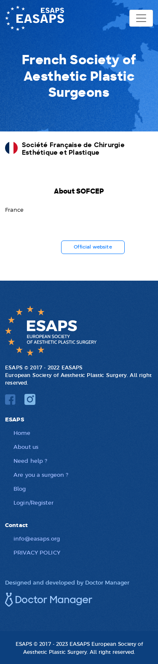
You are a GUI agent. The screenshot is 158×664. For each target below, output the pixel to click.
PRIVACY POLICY (36, 552)
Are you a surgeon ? (40, 474)
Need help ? (30, 460)
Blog (19, 488)
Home (22, 433)
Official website (93, 247)
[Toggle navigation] (141, 18)
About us (25, 447)
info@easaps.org (36, 538)
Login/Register (33, 502)
